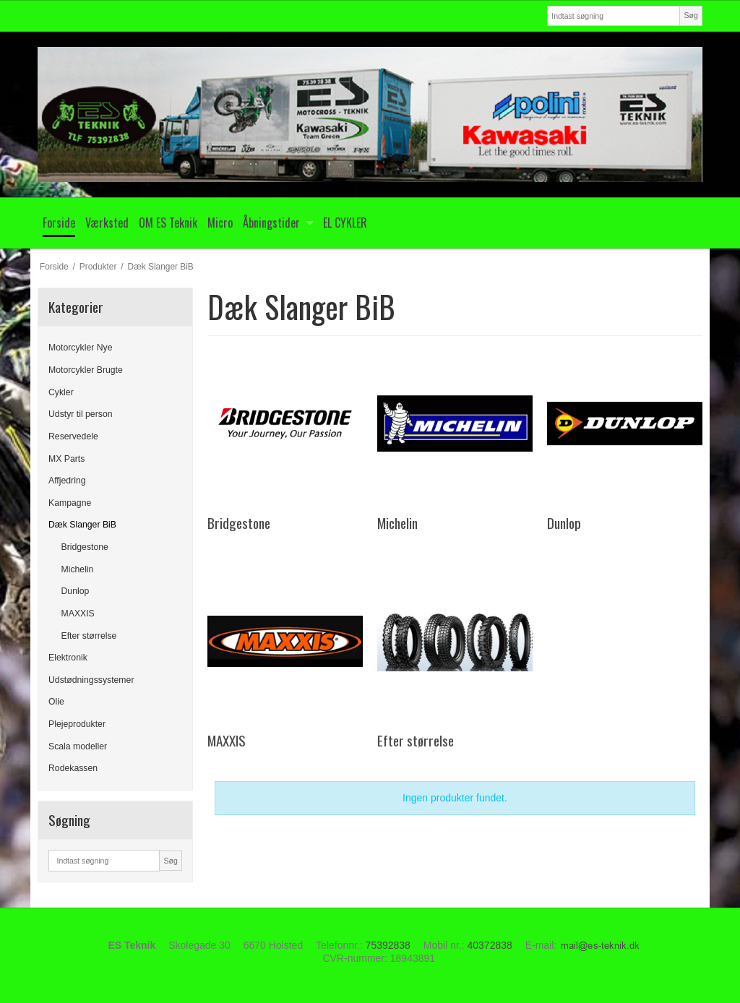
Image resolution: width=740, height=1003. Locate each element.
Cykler (61, 392)
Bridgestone (84, 547)
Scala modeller (77, 746)
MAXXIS (78, 613)
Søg (690, 15)
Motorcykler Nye (80, 348)
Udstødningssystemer (91, 680)
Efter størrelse (89, 636)
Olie (56, 702)
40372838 (489, 945)
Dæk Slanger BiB (82, 525)
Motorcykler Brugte (85, 370)
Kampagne (69, 503)
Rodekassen (73, 768)
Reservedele (73, 436)
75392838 (388, 945)
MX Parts (66, 459)
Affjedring (67, 480)
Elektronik (67, 658)
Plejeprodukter (77, 724)
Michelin (77, 569)
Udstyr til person (80, 414)
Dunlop (75, 591)
